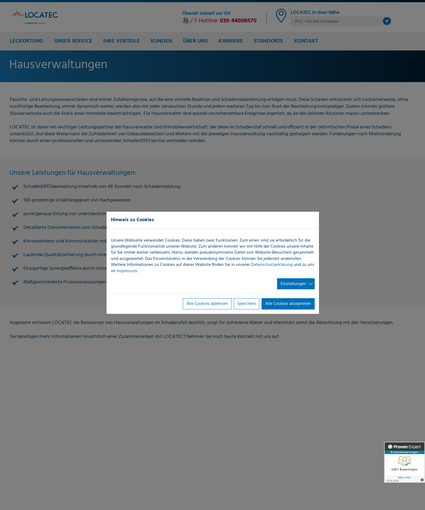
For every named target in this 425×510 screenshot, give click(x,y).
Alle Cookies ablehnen (207, 303)
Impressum (127, 270)
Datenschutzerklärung (272, 264)
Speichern (246, 303)
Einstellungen (293, 283)
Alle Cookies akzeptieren (288, 303)
